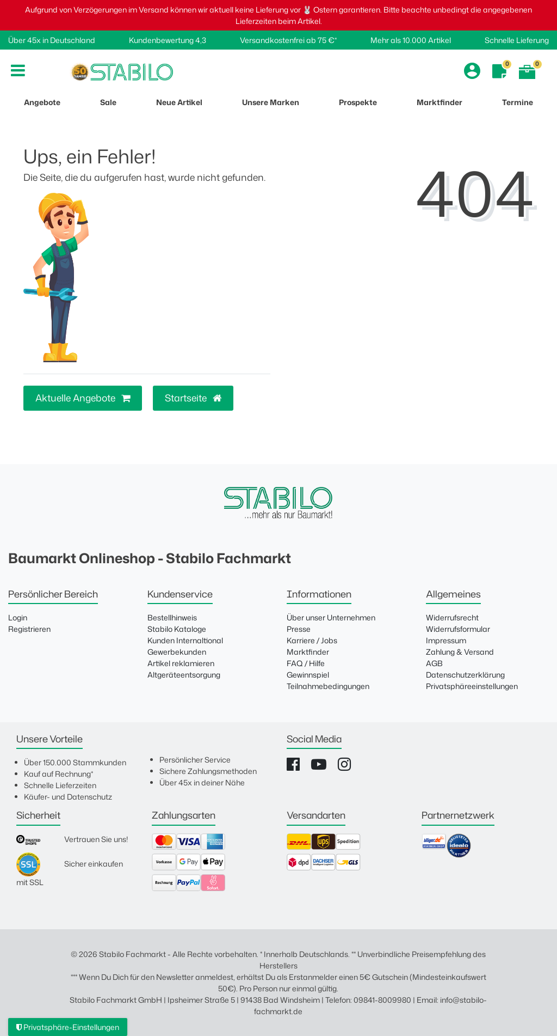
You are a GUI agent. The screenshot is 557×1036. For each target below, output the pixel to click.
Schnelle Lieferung (517, 40)
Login (17, 617)
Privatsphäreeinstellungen (472, 686)
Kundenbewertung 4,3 (167, 40)
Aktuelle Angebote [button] (82, 398)
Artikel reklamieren (180, 663)
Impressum (446, 640)
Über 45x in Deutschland (51, 40)
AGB (434, 663)
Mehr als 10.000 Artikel (410, 40)
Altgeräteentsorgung (183, 674)
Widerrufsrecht (452, 617)
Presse (299, 629)
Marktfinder (308, 652)
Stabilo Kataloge (176, 629)
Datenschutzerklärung (465, 674)
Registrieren (29, 629)
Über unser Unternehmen (331, 617)
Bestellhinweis (172, 617)
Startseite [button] (193, 398)
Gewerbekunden (176, 652)
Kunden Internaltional (185, 640)
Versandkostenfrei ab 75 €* (288, 40)
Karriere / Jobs (312, 640)
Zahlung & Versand (460, 652)
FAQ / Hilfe (306, 663)
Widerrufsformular (458, 629)
